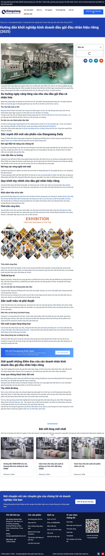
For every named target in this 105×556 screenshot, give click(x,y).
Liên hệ (71, 10)
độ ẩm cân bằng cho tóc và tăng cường (36, 128)
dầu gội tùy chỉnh (65, 210)
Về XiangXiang (60, 10)
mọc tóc (32, 113)
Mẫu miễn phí (51, 526)
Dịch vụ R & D (51, 519)
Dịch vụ (39, 10)
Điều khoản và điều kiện (74, 554)
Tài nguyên (48, 10)
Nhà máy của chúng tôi (74, 525)
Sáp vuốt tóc (32, 522)
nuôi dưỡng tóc (51, 126)
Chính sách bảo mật (59, 554)
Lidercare (85, 554)
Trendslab (70, 536)
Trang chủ (3, 22)
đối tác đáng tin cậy (16, 402)
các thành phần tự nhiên (48, 175)
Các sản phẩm (28, 10)
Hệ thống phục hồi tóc (35, 519)
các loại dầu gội (9, 104)
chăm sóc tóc (18, 150)
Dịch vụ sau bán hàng (54, 529)
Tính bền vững (71, 529)
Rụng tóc (4, 110)
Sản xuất (50, 533)
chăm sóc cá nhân (11, 140)
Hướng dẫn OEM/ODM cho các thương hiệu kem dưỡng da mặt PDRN (15, 466)
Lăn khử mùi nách (34, 543)
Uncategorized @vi (15, 22)
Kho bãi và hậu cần (53, 536)
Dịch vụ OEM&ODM (53, 522)
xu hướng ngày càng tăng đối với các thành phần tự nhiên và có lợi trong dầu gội (32, 124)
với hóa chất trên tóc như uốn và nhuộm (54, 115)
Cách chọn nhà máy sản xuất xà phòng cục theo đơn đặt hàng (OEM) (51, 466)
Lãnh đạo (70, 532)
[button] (100, 47)
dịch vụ (38, 187)
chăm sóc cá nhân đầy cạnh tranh (34, 409)
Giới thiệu (70, 522)
